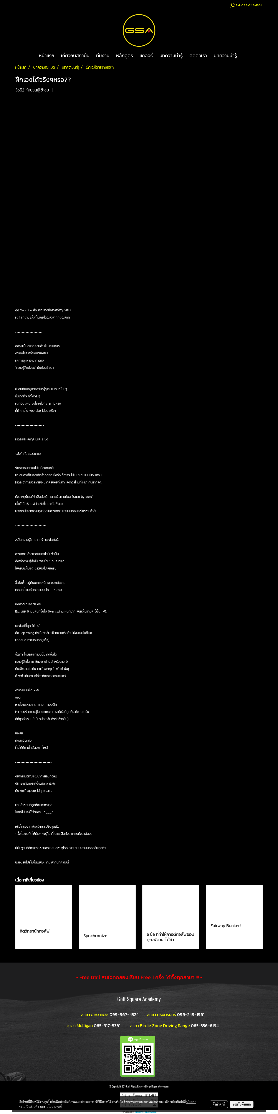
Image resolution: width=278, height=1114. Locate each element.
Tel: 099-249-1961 (248, 5)
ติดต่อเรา (198, 55)
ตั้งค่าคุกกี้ (219, 1104)
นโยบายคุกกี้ (54, 1106)
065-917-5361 (107, 1025)
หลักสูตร (124, 55)
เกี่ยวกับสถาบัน (75, 55)
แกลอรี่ (146, 55)
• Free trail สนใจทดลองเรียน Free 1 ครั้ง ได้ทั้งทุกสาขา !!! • (139, 977)
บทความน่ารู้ (171, 55)
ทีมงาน (102, 55)
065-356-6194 (205, 1025)
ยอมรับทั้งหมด (242, 1104)
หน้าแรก (46, 55)
